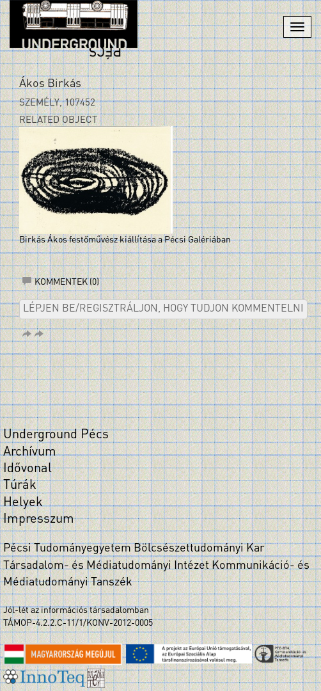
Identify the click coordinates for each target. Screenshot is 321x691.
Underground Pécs (56, 435)
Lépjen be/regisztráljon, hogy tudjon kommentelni (163, 309)
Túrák (19, 485)
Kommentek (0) (60, 282)
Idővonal (27, 469)
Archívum (29, 452)
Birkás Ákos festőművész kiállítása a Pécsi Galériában (125, 240)
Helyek (23, 502)
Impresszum (38, 519)
